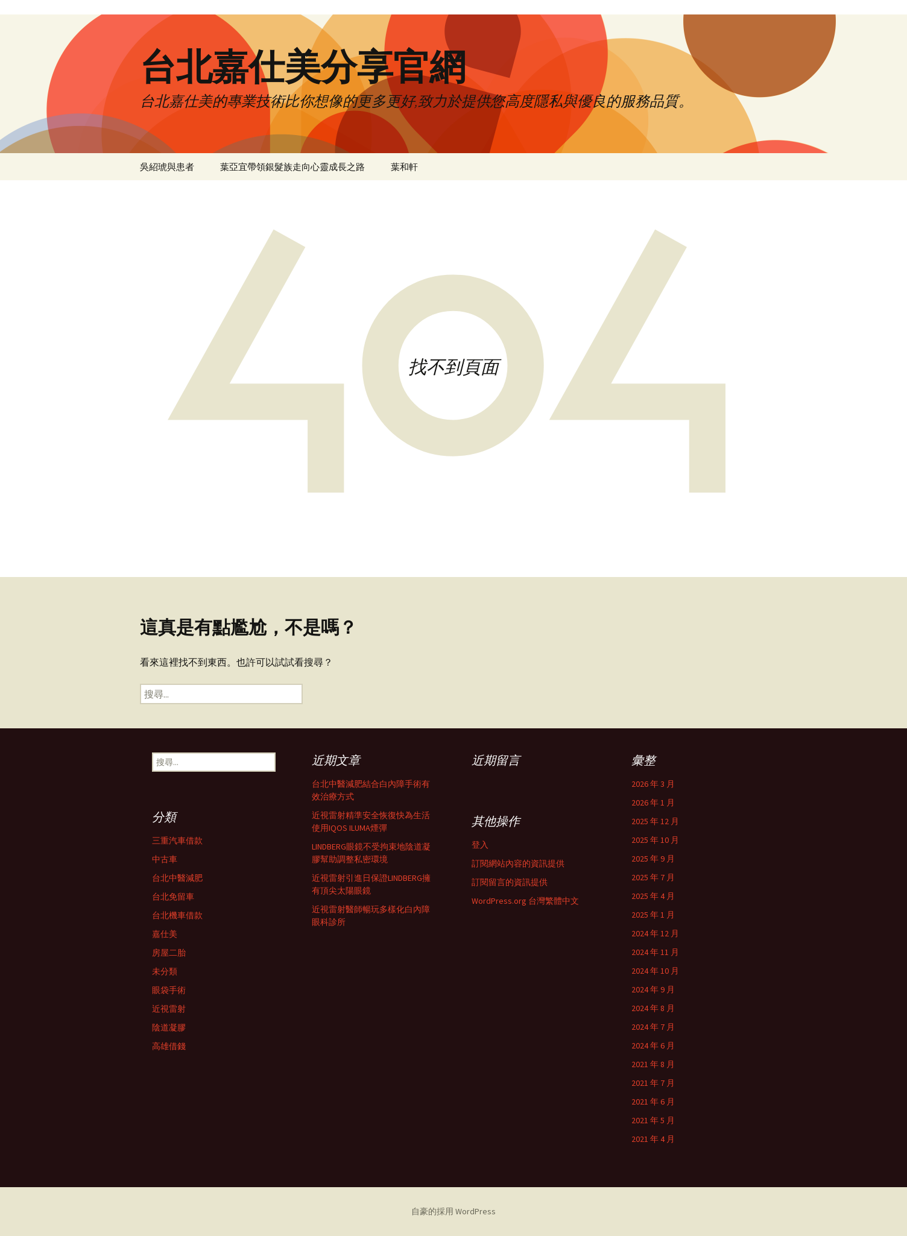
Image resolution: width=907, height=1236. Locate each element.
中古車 (164, 859)
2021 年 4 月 (653, 1139)
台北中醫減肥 (177, 877)
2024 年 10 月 (655, 970)
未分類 (164, 971)
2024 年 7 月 (653, 1026)
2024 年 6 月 (653, 1045)
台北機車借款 (177, 915)
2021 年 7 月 (653, 1082)
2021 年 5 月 (653, 1120)
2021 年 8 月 (653, 1064)
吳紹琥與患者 (167, 166)
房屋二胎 (169, 952)
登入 (480, 844)
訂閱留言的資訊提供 (510, 882)
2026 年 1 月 (653, 802)
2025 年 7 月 (653, 877)
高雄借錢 (169, 1046)
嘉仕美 (164, 934)
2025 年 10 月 (655, 839)
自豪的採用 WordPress (453, 1211)
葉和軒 (404, 166)
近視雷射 (169, 1008)
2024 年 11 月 (655, 952)
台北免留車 (173, 896)
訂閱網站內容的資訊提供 (518, 863)
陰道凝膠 (169, 1027)
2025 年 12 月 (655, 821)
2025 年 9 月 (653, 858)
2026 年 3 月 (653, 783)
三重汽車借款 (177, 840)
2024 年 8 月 (653, 1008)
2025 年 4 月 (653, 896)
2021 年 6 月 (653, 1101)
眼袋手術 (169, 990)
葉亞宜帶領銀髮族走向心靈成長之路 (292, 166)
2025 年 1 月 (653, 914)
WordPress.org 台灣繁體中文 (525, 900)
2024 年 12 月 (655, 933)
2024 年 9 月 (653, 989)
